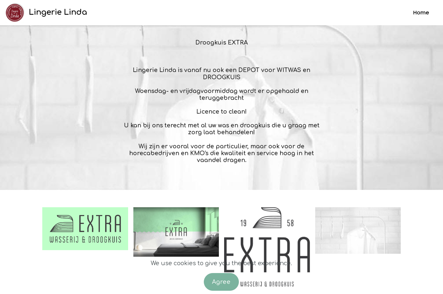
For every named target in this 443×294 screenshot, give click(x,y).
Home (421, 12)
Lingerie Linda (58, 12)
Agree (221, 282)
